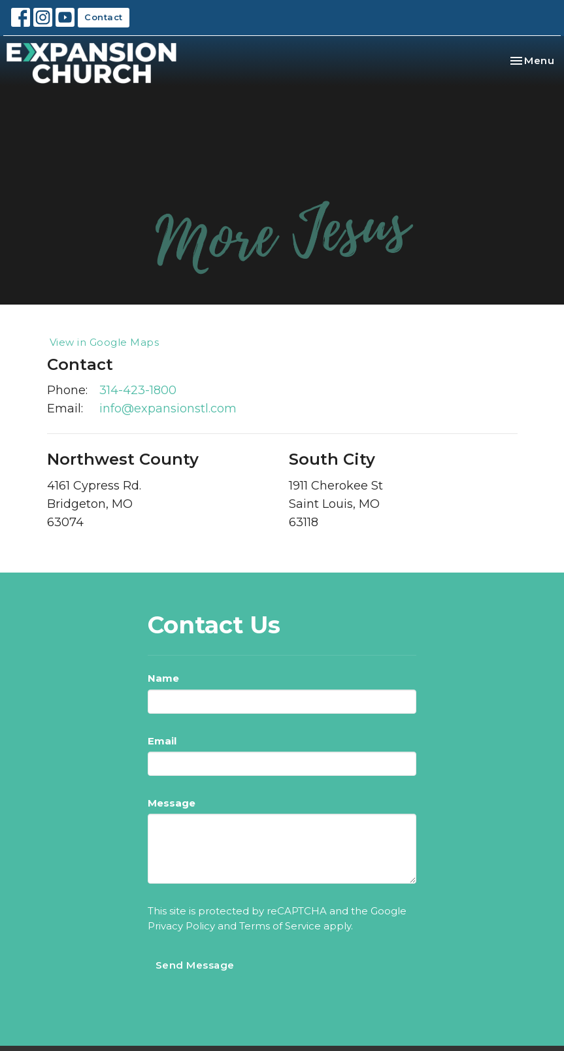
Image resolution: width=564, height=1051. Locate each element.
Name (163, 678)
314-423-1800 (137, 390)
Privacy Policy (181, 926)
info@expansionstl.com (168, 408)
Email (162, 741)
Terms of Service (280, 926)
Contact (103, 17)
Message (171, 803)
